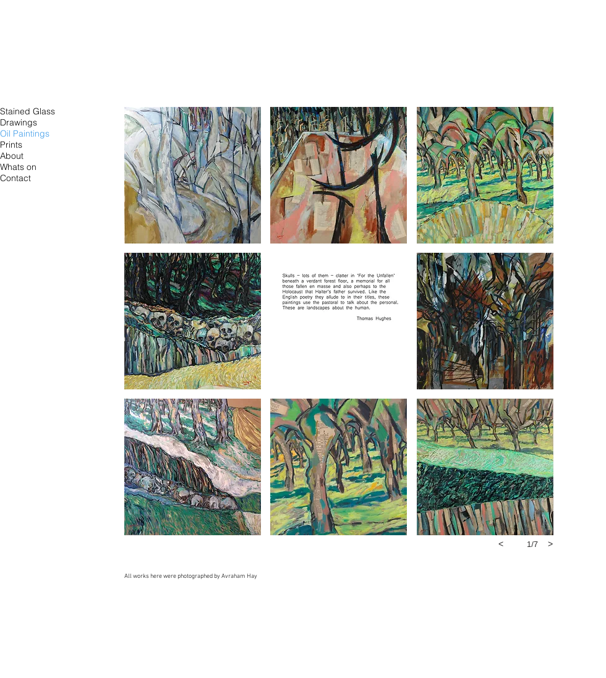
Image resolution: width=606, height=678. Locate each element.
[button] (192, 175)
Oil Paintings (24, 133)
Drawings (18, 122)
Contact (15, 178)
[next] (550, 544)
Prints (11, 144)
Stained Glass (27, 111)
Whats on (18, 166)
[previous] (501, 544)
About (11, 155)
